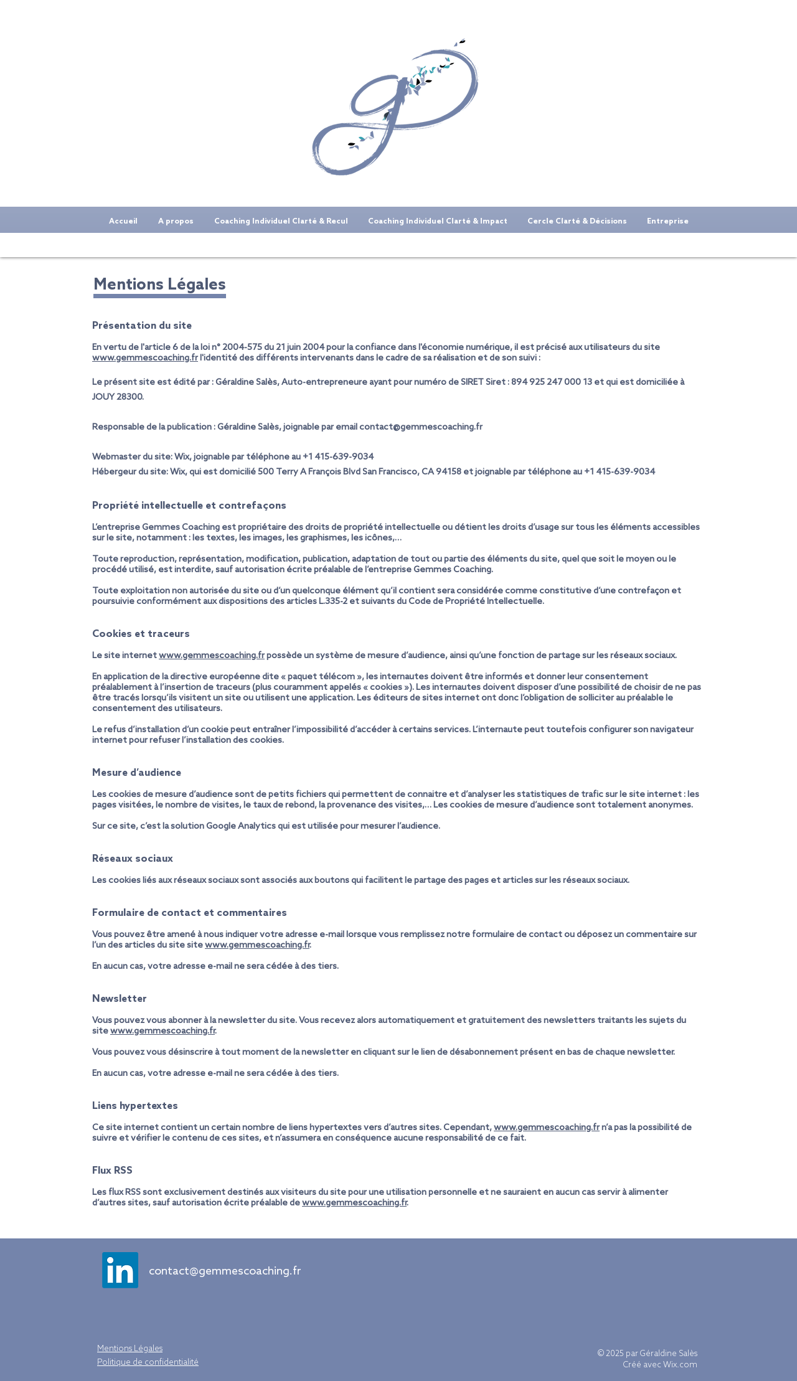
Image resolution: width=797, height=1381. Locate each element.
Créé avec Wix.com (660, 1365)
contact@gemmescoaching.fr (421, 427)
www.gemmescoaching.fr (145, 358)
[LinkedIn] (120, 1270)
